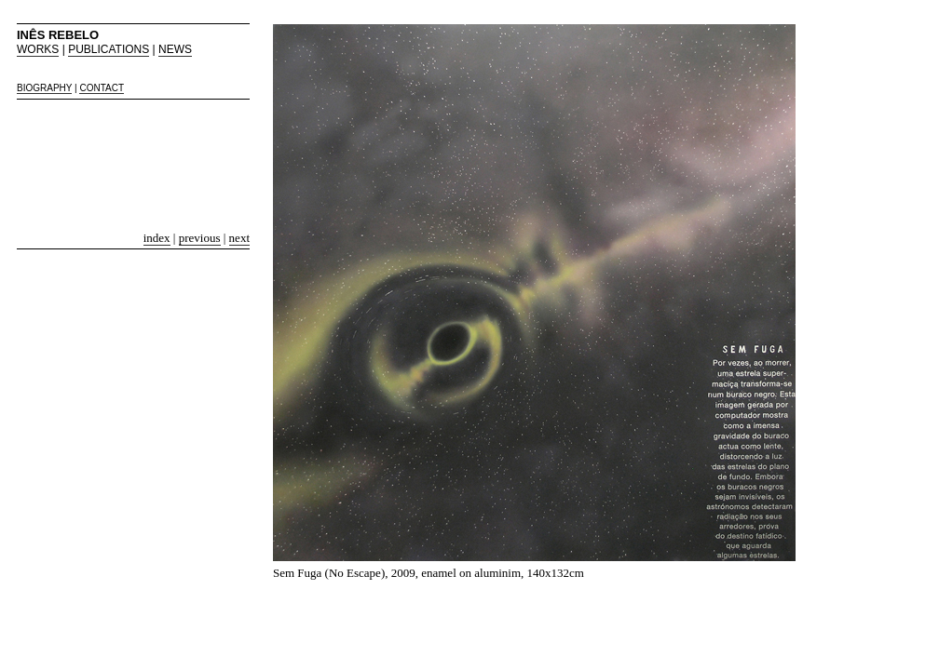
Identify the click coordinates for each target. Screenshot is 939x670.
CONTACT (101, 88)
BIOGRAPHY (44, 88)
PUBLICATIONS (108, 49)
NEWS (175, 49)
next (239, 238)
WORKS (38, 49)
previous (200, 238)
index (156, 238)
